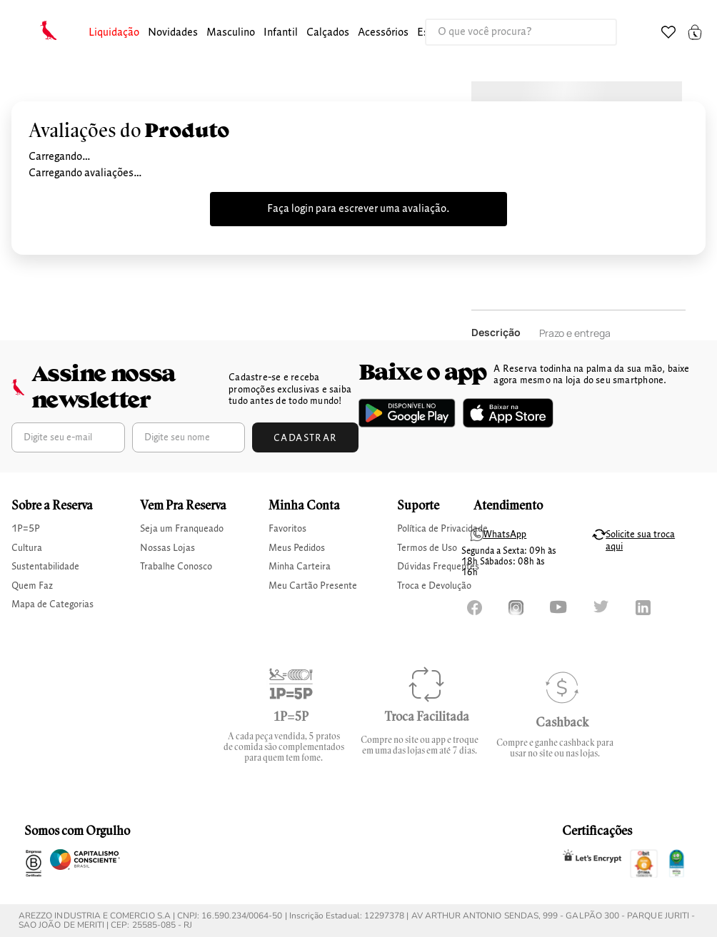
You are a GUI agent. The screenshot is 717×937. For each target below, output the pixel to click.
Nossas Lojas (167, 548)
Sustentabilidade (45, 567)
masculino (230, 33)
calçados (327, 33)
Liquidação (114, 33)
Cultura (26, 548)
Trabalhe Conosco (176, 567)
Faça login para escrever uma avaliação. (358, 209)
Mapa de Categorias (52, 604)
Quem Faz (32, 586)
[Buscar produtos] (591, 32)
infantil (281, 33)
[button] (114, 33)
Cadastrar (306, 438)
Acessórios (383, 33)
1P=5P (25, 529)
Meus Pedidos (297, 548)
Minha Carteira (300, 567)
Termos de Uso (427, 548)
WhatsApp (504, 535)
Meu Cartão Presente (313, 586)
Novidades (173, 33)
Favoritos (287, 529)
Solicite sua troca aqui (640, 541)
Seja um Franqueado (182, 529)
